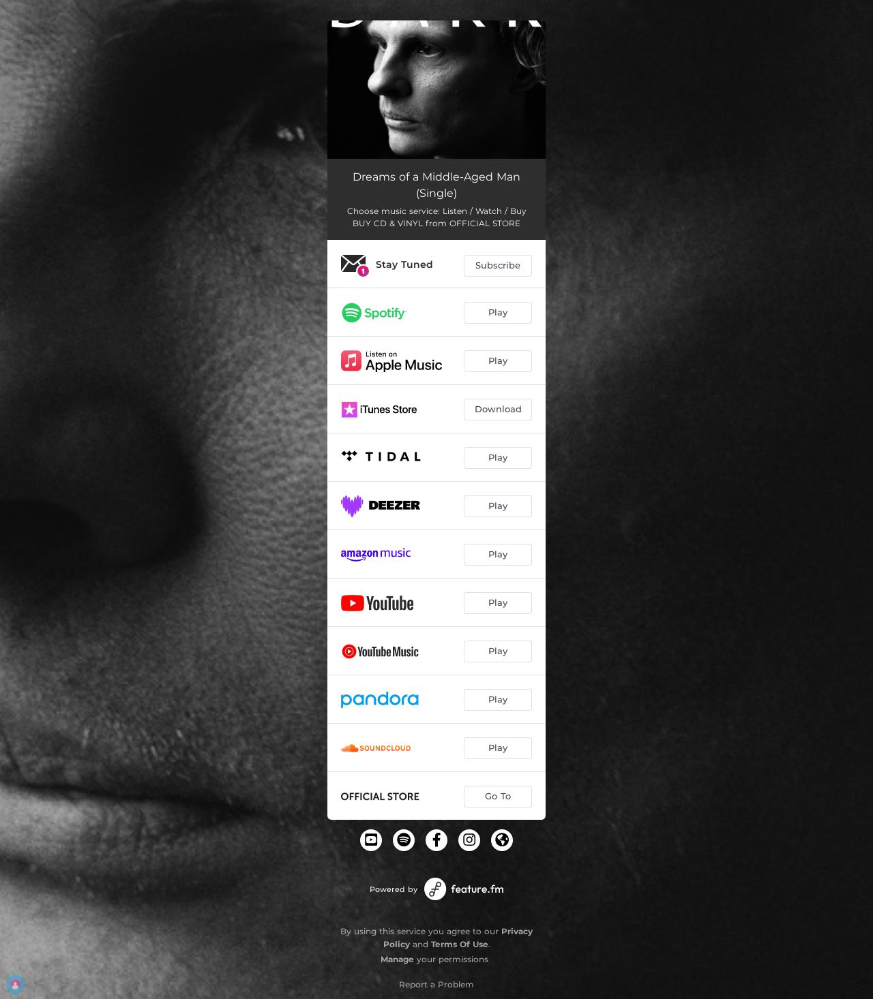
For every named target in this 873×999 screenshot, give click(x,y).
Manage (397, 959)
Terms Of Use (459, 944)
